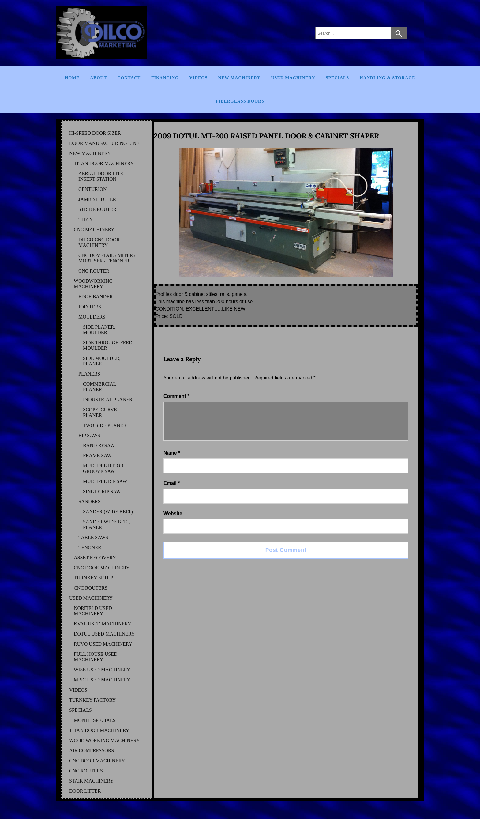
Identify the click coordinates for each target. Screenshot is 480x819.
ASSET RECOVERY (95, 557)
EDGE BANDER (95, 296)
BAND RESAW (99, 445)
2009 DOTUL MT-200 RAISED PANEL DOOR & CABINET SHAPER (266, 136)
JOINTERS (89, 306)
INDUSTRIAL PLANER (108, 399)
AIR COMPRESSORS (91, 750)
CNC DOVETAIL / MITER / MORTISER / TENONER (107, 258)
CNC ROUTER (93, 271)
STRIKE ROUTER (97, 209)
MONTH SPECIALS (94, 720)
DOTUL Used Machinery (104, 633)
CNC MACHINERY (94, 229)
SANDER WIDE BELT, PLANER (106, 524)
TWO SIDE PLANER (104, 425)
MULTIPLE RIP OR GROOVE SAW (103, 468)
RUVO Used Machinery (103, 644)
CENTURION (92, 189)
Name (171, 460)
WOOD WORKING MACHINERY (104, 740)
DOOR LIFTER (85, 791)
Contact (129, 78)
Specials (337, 78)
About (98, 78)
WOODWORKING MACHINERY (93, 283)
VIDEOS (78, 690)
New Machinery (239, 78)
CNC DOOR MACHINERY (101, 567)
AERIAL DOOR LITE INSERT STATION (100, 176)
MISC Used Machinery (102, 679)
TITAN (85, 219)
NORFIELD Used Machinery (93, 611)
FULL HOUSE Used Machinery (96, 656)
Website (172, 520)
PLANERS (89, 373)
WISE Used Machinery (102, 669)
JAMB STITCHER (97, 199)
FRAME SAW (97, 455)
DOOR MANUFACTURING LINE (104, 143)
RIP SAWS (89, 435)
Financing (165, 78)
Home (72, 78)
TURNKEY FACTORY (92, 700)
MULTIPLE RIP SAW (105, 481)
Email (171, 490)
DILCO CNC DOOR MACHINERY (99, 242)
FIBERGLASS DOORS (240, 101)
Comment (176, 396)
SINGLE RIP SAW (102, 491)
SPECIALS (80, 710)
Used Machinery (293, 78)
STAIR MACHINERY (91, 780)
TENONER (89, 547)
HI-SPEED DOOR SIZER (95, 133)
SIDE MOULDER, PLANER (102, 361)
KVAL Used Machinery (102, 623)
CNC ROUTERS (90, 588)
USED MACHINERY (91, 598)
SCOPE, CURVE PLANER (100, 412)
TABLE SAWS (93, 537)
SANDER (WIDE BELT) (108, 511)
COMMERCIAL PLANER (99, 386)
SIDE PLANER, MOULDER (99, 329)
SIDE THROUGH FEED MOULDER (107, 345)
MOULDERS (91, 316)
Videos (198, 78)
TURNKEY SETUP (93, 577)
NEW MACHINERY (90, 153)
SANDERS (89, 501)
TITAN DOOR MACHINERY (104, 163)
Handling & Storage (387, 78)
